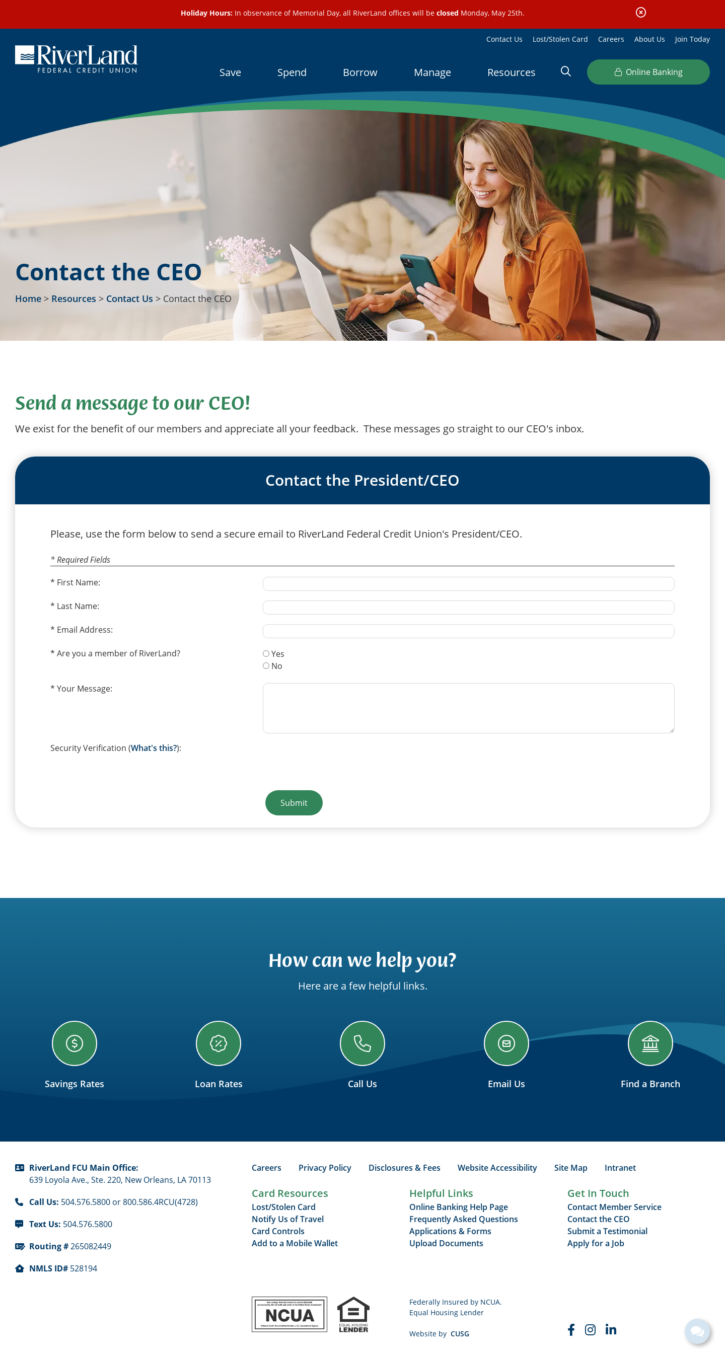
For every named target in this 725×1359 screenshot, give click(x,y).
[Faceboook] (571, 1330)
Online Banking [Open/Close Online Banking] (649, 72)
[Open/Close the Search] (566, 71)
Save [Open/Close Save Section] (230, 72)
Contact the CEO (598, 1219)
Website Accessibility (497, 1167)
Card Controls (278, 1231)
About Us (649, 39)
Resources (73, 298)
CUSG (460, 1333)
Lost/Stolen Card (560, 39)
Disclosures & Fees (405, 1167)
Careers (611, 39)
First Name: (78, 582)
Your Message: (84, 688)
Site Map (571, 1167)
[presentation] (339, 762)
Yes (277, 653)
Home (28, 298)
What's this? (154, 747)
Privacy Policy (325, 1167)
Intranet (620, 1167)
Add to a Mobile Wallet (295, 1243)
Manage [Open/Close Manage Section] (432, 72)
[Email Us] (506, 1055)
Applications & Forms (450, 1231)
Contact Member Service (614, 1207)
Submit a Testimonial (607, 1231)
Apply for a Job (595, 1243)
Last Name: (78, 606)
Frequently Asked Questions (463, 1219)
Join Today (692, 39)
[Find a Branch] (650, 1055)
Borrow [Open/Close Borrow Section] (360, 72)
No (276, 665)
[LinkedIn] (611, 1330)
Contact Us (504, 39)
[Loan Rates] (218, 1055)
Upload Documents (446, 1243)
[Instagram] (590, 1330)
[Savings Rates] (74, 1055)
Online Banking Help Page (458, 1207)
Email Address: (85, 629)
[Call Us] (362, 1055)
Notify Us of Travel (288, 1219)
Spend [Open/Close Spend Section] (292, 72)
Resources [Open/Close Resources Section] (511, 72)
